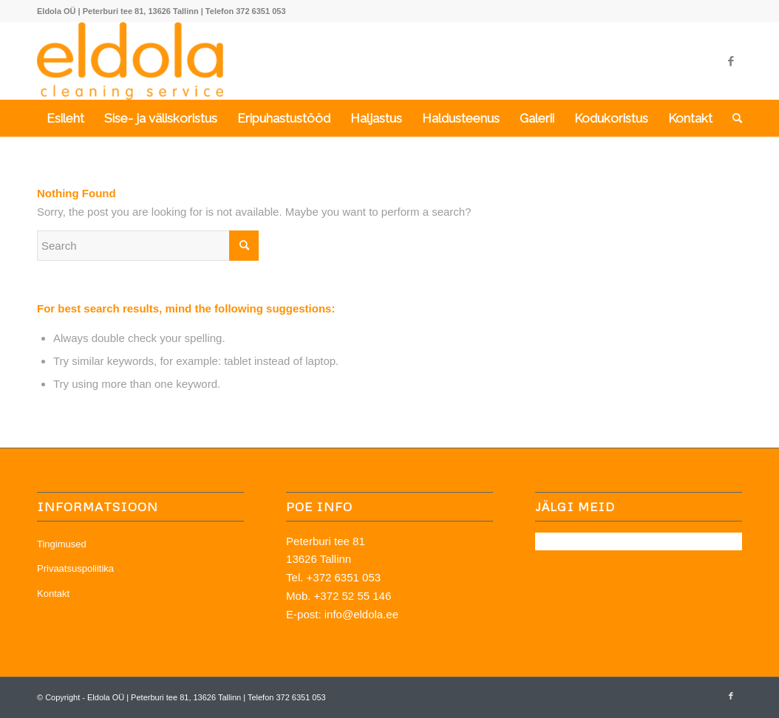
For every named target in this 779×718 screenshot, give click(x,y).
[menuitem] (65, 118)
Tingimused (61, 544)
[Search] (732, 118)
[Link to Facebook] (731, 61)
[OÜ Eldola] (130, 61)
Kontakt (53, 593)
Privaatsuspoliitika (75, 568)
